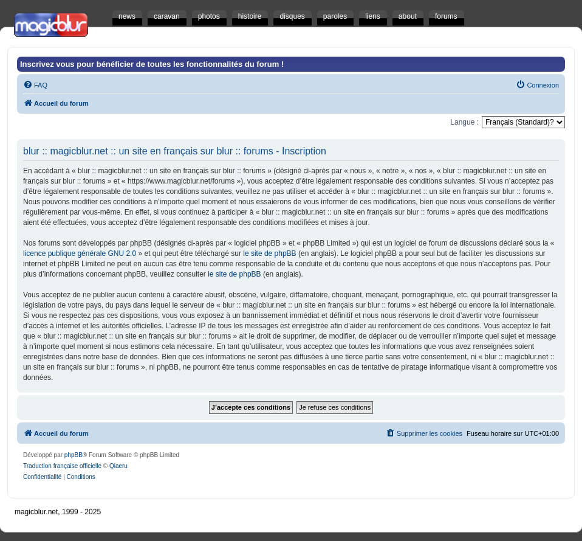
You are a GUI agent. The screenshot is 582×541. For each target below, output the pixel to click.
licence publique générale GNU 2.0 (79, 253)
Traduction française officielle (62, 466)
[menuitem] (35, 85)
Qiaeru (118, 466)
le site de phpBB (269, 253)
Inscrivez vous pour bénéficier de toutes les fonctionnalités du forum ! (152, 64)
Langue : (464, 122)
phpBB (73, 455)
